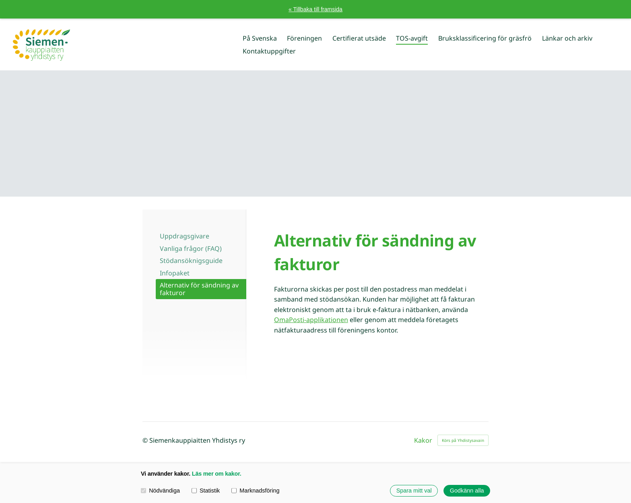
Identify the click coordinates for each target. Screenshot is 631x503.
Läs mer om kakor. (216, 473)
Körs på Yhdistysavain (463, 440)
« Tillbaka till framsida (315, 9)
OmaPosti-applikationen (311, 319)
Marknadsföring (255, 490)
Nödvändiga (160, 490)
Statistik (206, 490)
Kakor (423, 440)
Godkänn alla (467, 490)
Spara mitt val (414, 490)
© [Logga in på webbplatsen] (145, 440)
